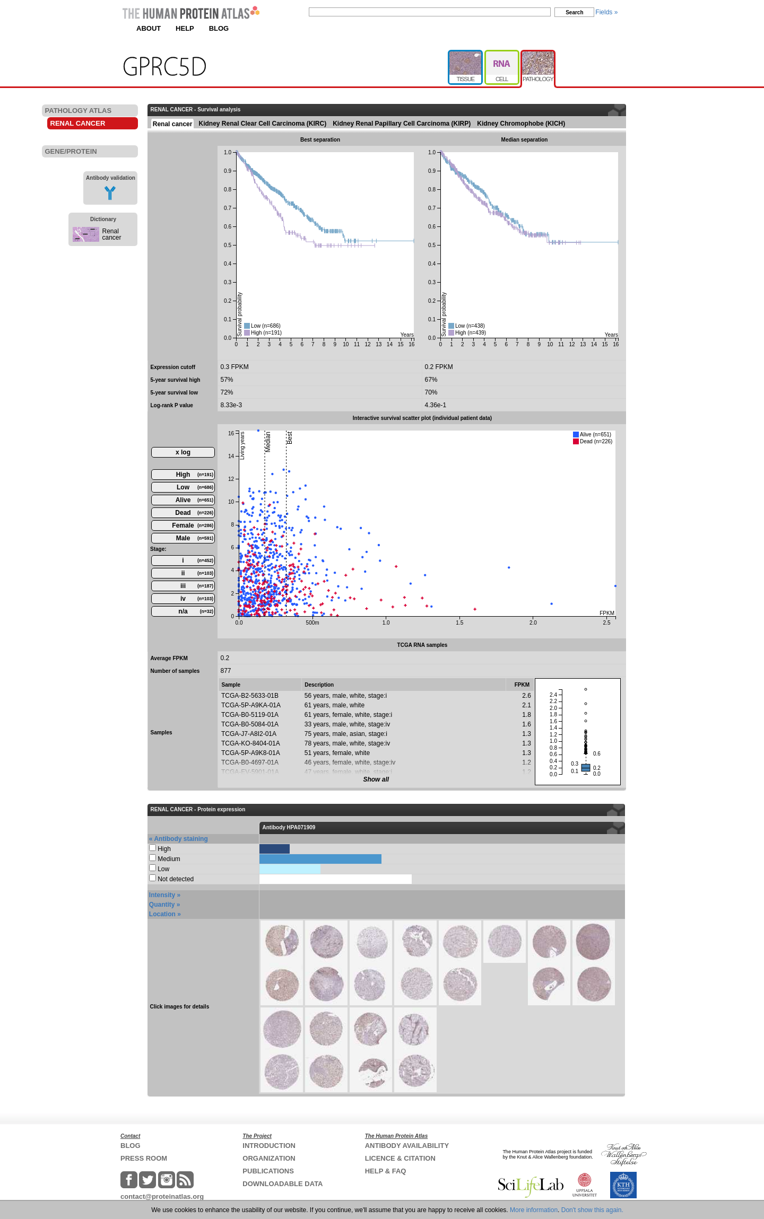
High (194, 474)
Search (574, 12)
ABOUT (148, 28)
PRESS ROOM (143, 1158)
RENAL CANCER (78, 123)
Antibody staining (180, 839)
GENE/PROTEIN (71, 151)
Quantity (162, 904)
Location (162, 914)
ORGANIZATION (268, 1158)
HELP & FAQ (385, 1171)
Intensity (162, 895)
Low (195, 487)
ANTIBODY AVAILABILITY (407, 1146)
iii (196, 586)
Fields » (606, 12)
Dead (194, 512)
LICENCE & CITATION (400, 1158)
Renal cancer (111, 234)
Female (192, 525)
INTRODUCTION (269, 1146)
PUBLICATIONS (268, 1171)
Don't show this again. (592, 1210)
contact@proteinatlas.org (162, 1196)
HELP (185, 28)
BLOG (219, 28)
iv (196, 598)
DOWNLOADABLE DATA (282, 1184)
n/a (195, 611)
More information (534, 1210)
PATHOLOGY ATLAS (78, 111)
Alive (194, 500)
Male (194, 538)
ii (197, 573)
